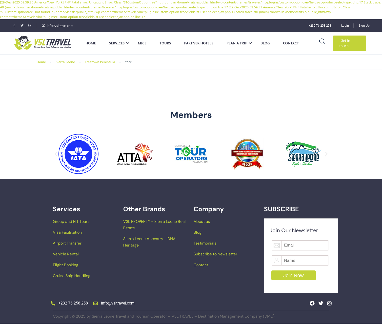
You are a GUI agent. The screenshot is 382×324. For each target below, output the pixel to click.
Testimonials (205, 243)
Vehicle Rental (66, 254)
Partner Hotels (198, 43)
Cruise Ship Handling (71, 275)
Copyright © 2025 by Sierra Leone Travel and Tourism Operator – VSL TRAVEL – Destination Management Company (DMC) (164, 316)
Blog (265, 43)
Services (119, 43)
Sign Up (364, 25)
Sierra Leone (65, 62)
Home (90, 43)
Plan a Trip (239, 43)
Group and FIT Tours (71, 221)
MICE (142, 43)
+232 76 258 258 (320, 25)
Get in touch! (344, 43)
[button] (56, 154)
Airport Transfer (67, 243)
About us (202, 221)
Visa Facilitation (67, 232)
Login (345, 25)
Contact (291, 43)
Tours (165, 43)
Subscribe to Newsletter (215, 254)
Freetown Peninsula (100, 62)
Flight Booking (65, 264)
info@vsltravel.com (57, 26)
